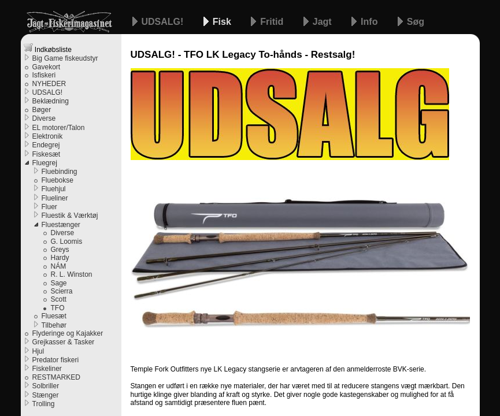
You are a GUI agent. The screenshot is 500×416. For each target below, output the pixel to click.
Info (370, 22)
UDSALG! (164, 22)
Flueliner (55, 198)
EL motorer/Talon (58, 128)
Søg (415, 22)
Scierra (62, 291)
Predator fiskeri (55, 360)
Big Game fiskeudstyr (65, 58)
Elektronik (47, 136)
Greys (60, 250)
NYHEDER (49, 84)
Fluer (49, 207)
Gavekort (46, 67)
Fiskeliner (47, 369)
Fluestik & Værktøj (70, 215)
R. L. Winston (71, 274)
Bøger (41, 110)
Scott (58, 299)
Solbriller (46, 386)
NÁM (58, 266)
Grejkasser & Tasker (63, 342)
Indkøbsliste (48, 48)
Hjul (38, 351)
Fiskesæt (46, 154)
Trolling (43, 404)
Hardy (60, 258)
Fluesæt (54, 316)
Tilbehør (54, 325)
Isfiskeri (44, 75)
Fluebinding (59, 172)
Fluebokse (57, 180)
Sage (59, 283)
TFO (58, 308)
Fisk (223, 22)
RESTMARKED (56, 377)
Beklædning (50, 101)
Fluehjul (54, 189)
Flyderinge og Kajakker (67, 333)
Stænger (45, 395)
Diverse (44, 118)
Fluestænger (61, 225)
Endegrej (46, 145)
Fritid (273, 22)
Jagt (323, 22)
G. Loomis (67, 241)
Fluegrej (44, 163)
